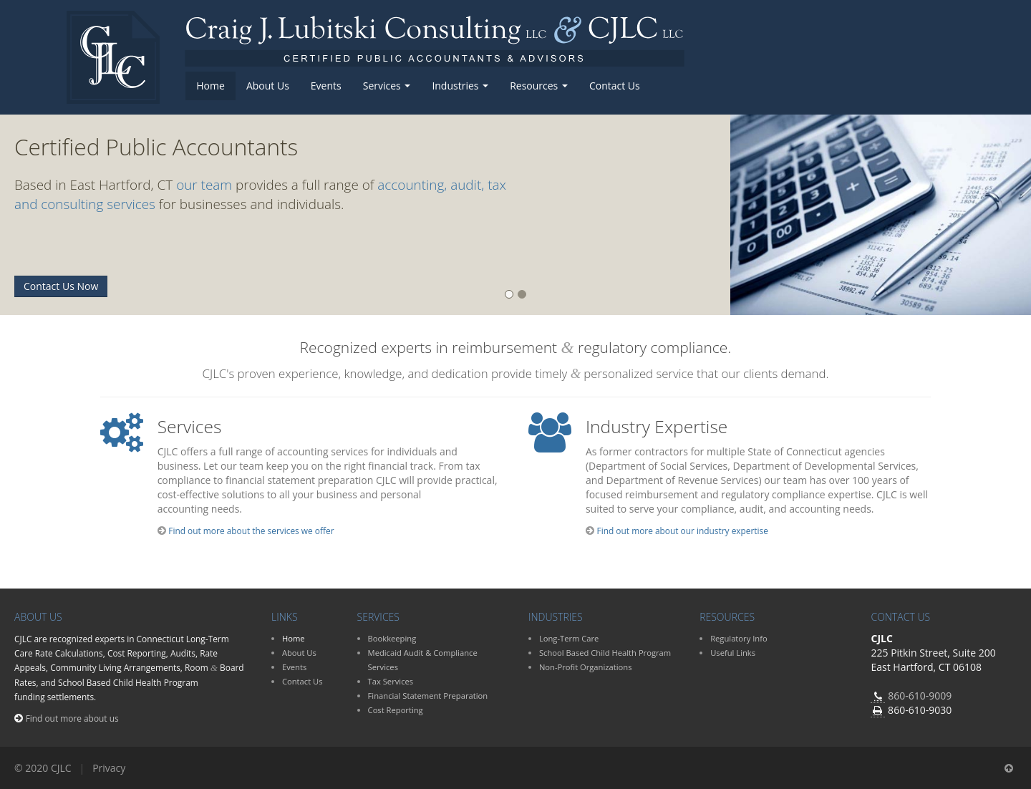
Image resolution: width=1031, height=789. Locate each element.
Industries (460, 85)
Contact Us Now (61, 286)
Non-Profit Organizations (585, 667)
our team (204, 184)
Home (210, 85)
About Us (267, 85)
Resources (539, 85)
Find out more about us (72, 718)
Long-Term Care (569, 638)
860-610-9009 (920, 695)
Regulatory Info (738, 638)
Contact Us (614, 85)
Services (387, 85)
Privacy (108, 768)
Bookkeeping (392, 638)
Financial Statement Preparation (428, 695)
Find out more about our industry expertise (682, 530)
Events (326, 85)
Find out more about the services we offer (251, 530)
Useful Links (732, 652)
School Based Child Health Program (605, 652)
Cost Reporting (395, 710)
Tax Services (391, 681)
